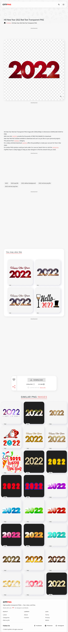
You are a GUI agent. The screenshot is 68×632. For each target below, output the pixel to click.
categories (55, 147)
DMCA (47, 620)
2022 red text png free (11, 186)
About (26, 615)
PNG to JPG (6, 620)
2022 (6, 183)
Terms (47, 615)
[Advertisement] (34, 33)
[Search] (59, 5)
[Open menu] (63, 5)
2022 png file (14, 183)
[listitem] (38, 626)
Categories (6, 617)
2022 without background (28, 183)
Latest (5, 615)
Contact (26, 617)
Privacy (47, 617)
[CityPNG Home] (7, 4)
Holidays (16, 141)
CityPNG (14, 136)
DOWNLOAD (36, 380)
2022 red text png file (45, 183)
